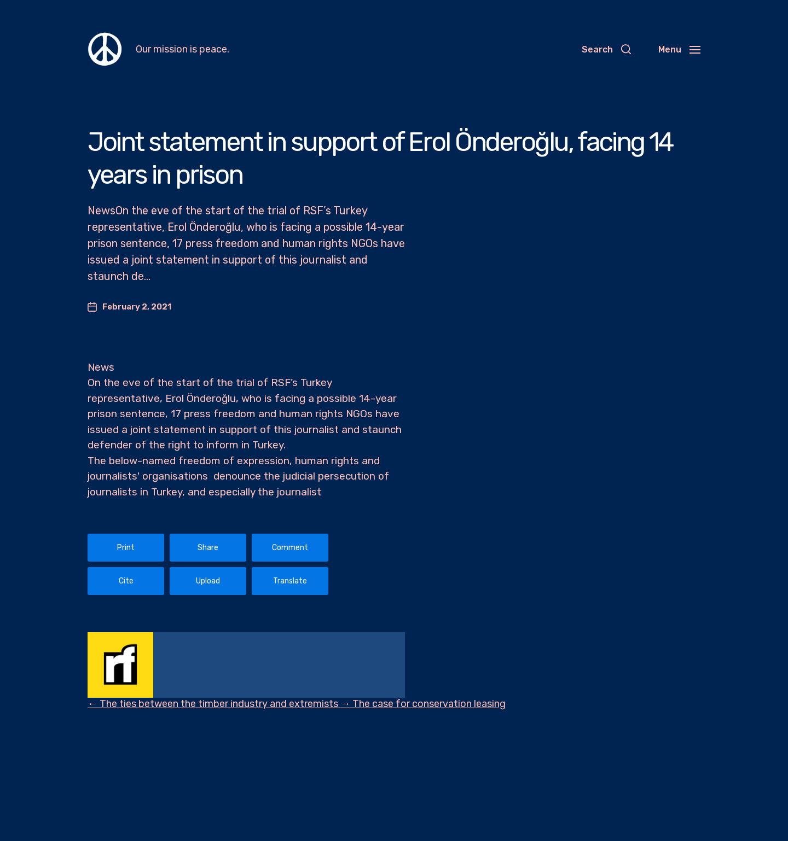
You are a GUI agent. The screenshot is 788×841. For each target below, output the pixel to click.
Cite (126, 581)
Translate (290, 581)
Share (208, 547)
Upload (208, 581)
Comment (290, 547)
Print (126, 547)
